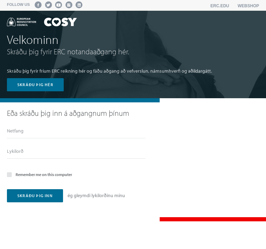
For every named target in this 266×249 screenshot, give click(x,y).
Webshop (248, 5)
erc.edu (220, 5)
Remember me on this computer (39, 174)
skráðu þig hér (35, 84)
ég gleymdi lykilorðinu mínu (96, 195)
